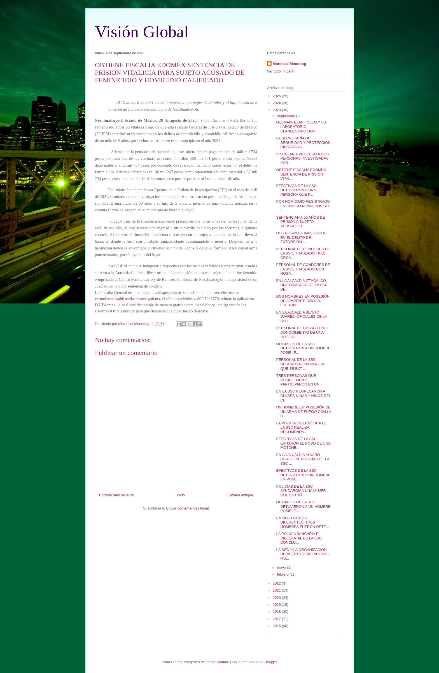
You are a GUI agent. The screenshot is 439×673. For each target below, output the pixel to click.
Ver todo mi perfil (281, 71)
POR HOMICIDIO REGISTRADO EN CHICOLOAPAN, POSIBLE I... (303, 205)
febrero (283, 574)
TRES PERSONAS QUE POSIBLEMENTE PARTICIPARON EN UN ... (299, 379)
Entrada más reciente (116, 495)
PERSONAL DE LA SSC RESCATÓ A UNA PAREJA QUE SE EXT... (300, 363)
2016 (277, 626)
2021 (277, 590)
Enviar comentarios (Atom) (187, 508)
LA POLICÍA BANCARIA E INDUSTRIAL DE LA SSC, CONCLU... (299, 538)
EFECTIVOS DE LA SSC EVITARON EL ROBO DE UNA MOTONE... (303, 443)
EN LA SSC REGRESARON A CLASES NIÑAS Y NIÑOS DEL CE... (303, 395)
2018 (277, 611)
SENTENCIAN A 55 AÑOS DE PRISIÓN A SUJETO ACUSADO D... (300, 221)
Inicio (180, 495)
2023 (277, 110)
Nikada (222, 662)
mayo (282, 567)
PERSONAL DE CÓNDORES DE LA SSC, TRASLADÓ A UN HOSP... (303, 269)
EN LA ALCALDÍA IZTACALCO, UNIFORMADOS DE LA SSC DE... (301, 285)
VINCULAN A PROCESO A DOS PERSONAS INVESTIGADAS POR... (302, 158)
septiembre (286, 116)
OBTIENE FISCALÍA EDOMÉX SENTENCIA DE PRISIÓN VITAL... (301, 174)
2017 (277, 619)
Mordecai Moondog (289, 64)
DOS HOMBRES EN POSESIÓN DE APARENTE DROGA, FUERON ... (303, 300)
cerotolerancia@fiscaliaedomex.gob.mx (127, 298)
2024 (277, 103)
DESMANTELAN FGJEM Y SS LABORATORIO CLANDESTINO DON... (301, 126)
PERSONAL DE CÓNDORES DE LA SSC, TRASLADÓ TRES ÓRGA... (303, 253)
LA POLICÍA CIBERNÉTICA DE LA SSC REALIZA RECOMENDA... (301, 427)
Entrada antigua (240, 495)
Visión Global (142, 31)
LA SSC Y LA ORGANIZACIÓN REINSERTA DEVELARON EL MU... (302, 554)
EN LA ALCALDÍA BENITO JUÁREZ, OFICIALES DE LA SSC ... (301, 316)
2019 (277, 604)
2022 (277, 583)
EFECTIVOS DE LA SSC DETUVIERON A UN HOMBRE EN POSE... (303, 474)
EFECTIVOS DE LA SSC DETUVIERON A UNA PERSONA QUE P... (296, 190)
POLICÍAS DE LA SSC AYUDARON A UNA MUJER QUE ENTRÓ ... (301, 490)
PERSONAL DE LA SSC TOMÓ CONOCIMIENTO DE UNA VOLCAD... (301, 332)
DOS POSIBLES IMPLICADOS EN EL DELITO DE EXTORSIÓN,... (301, 237)
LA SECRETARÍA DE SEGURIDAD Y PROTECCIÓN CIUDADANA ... (303, 142)
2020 (277, 597)
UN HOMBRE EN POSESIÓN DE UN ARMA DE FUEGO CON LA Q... (303, 411)
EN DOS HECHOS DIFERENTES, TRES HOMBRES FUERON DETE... (302, 522)
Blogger (271, 662)
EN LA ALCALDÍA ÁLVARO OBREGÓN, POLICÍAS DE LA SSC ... (302, 459)
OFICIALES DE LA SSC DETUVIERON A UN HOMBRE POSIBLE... (303, 348)
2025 (277, 96)
